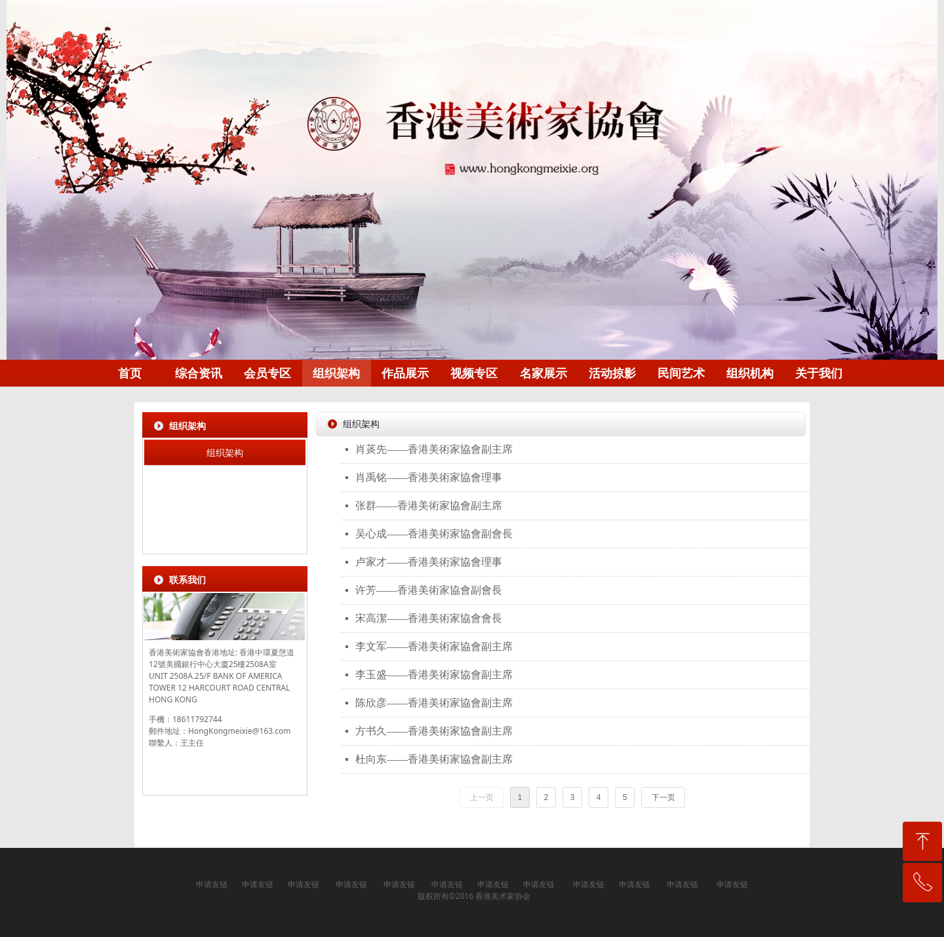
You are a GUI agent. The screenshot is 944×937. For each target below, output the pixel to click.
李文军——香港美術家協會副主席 (434, 646)
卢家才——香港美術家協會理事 (428, 561)
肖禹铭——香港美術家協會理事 (428, 477)
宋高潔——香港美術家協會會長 (428, 618)
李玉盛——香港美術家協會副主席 (434, 674)
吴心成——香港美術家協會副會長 (434, 533)
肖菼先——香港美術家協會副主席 (434, 449)
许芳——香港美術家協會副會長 (428, 590)
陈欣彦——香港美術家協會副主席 (434, 702)
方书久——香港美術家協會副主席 (434, 730)
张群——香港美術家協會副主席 (428, 505)
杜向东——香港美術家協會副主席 (434, 759)
